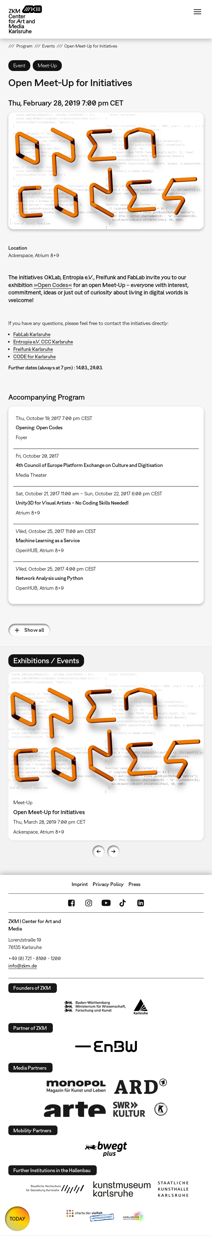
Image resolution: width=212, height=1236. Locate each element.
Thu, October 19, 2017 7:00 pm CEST (54, 418)
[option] (106, 756)
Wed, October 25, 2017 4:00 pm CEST (56, 569)
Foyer (21, 437)
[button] (105, 170)
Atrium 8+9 (28, 512)
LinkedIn (140, 903)
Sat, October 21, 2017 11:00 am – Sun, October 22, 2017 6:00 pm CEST (89, 493)
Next (113, 851)
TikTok (123, 903)
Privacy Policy (108, 884)
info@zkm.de (22, 965)
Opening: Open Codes (39, 427)
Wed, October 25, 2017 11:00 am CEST (56, 531)
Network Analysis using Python (49, 578)
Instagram (89, 903)
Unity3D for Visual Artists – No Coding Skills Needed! (72, 503)
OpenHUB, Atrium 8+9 (40, 550)
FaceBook (71, 903)
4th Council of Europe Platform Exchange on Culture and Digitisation (89, 465)
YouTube (106, 903)
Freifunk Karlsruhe (33, 349)
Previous (98, 851)
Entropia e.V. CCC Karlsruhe (43, 341)
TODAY (17, 1218)
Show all (34, 630)
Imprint (80, 884)
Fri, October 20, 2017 (37, 456)
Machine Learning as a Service (48, 540)
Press (134, 884)
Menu (197, 12)
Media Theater (31, 475)
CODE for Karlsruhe (34, 356)
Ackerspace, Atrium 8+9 (33, 255)
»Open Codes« (53, 285)
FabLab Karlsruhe (31, 334)
